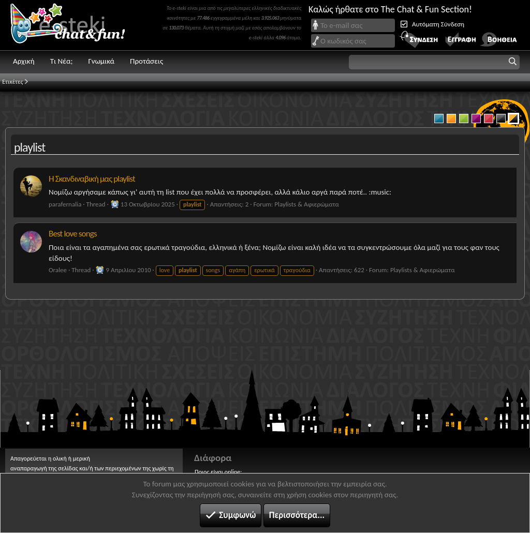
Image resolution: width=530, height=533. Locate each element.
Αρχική (24, 61)
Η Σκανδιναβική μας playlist (92, 178)
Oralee (58, 270)
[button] (434, 62)
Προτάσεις (146, 61)
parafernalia (65, 204)
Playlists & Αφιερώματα (306, 204)
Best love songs (73, 233)
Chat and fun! (75, 25)
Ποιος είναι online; (218, 472)
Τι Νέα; (61, 61)
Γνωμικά (101, 61)
